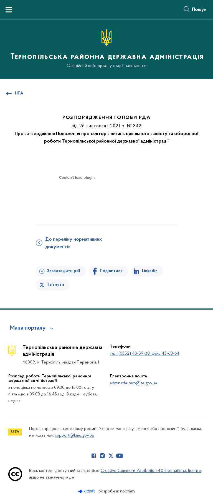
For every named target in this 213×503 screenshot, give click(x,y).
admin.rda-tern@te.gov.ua (133, 383)
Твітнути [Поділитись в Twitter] (55, 284)
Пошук (199, 9)
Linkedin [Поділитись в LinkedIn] (150, 271)
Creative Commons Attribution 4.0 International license (151, 471)
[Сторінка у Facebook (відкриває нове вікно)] (93, 455)
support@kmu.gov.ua (74, 435)
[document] (77, 197)
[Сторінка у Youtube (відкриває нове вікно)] (119, 455)
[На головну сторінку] (106, 48)
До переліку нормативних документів (73, 243)
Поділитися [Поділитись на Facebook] (111, 271)
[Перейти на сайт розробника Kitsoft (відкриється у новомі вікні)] (87, 491)
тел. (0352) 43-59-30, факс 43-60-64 (144, 353)
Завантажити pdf (63, 271)
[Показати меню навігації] (9, 9)
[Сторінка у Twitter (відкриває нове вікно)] (111, 455)
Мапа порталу (28, 328)
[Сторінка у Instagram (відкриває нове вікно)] (102, 455)
